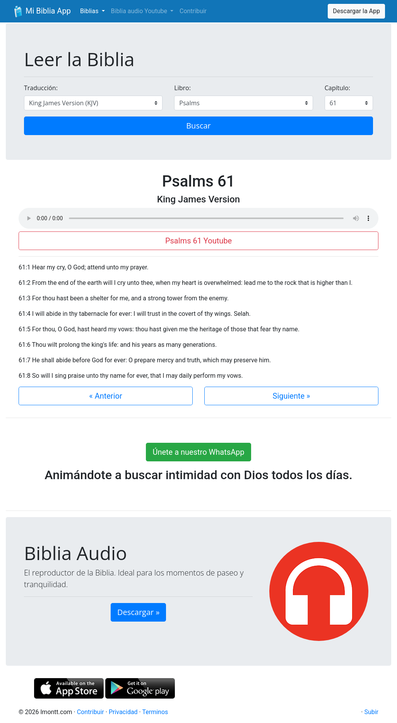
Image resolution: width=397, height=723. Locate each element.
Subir (371, 712)
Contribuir (193, 11)
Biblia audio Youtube (140, 11)
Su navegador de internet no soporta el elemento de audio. (198, 218)
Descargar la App (356, 11)
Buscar (198, 125)
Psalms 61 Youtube (198, 240)
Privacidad (123, 712)
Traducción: (41, 88)
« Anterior (105, 396)
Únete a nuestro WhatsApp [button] (198, 452)
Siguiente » (291, 396)
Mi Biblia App (41, 11)
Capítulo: (337, 88)
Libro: (182, 88)
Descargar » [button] (138, 612)
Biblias (90, 11)
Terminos (155, 712)
